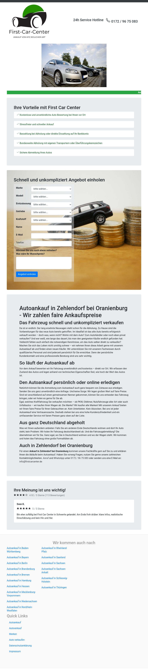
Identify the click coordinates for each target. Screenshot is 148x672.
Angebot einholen (27, 274)
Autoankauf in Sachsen (53, 563)
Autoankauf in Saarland (53, 557)
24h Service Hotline (88, 20)
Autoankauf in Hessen (18, 586)
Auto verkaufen (17, 639)
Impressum (15, 651)
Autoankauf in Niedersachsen (22, 601)
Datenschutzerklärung (20, 645)
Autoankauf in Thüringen (54, 587)
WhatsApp (59, 458)
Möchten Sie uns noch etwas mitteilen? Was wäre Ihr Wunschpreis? (36, 252)
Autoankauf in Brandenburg (21, 569)
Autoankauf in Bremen (18, 574)
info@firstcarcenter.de (30, 461)
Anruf (46, 458)
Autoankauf (15, 622)
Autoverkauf (15, 628)
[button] (17, 65)
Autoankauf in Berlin (17, 563)
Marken (13, 634)
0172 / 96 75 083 (122, 20)
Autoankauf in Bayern (18, 557)
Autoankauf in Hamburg (19, 580)
